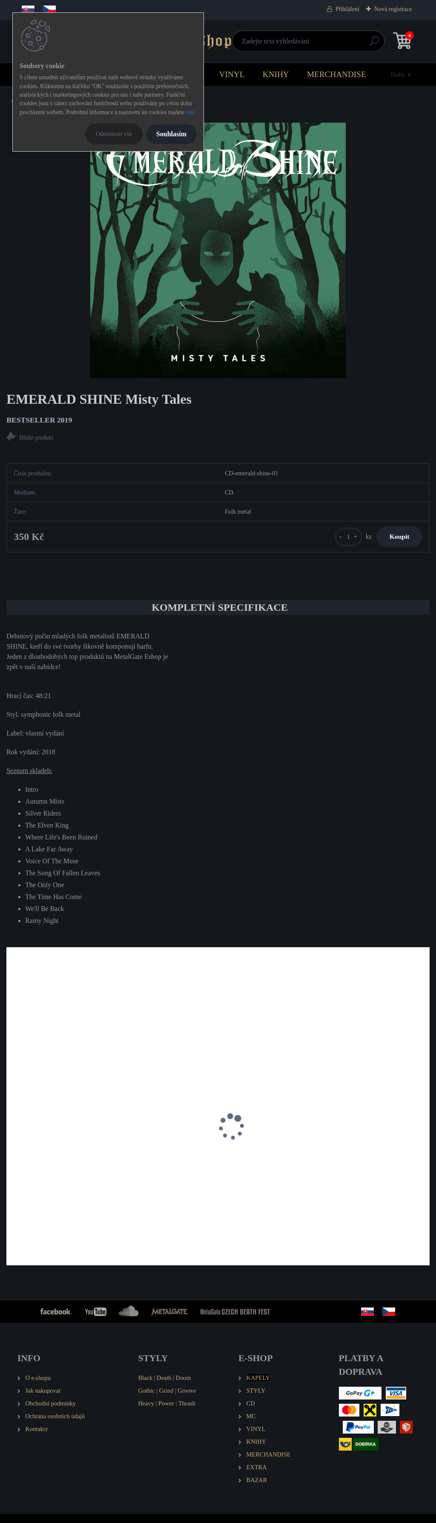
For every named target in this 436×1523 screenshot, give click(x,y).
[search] (320, 44)
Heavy (146, 1412)
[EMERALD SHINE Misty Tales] (218, 250)
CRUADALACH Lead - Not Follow (60, 1170)
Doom (183, 1387)
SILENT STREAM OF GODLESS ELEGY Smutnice (356, 1175)
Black (145, 1387)
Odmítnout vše (114, 133)
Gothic (146, 1400)
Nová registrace (393, 9)
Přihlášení (347, 9)
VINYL (232, 74)
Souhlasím (171, 134)
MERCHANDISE (336, 74)
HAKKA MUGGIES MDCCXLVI (201, 1170)
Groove (187, 1400)
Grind (166, 1400)
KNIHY (276, 74)
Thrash (186, 1412)
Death (164, 1387)
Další (397, 74)
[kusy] (337, 540)
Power (166, 1412)
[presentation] (12, 1146)
